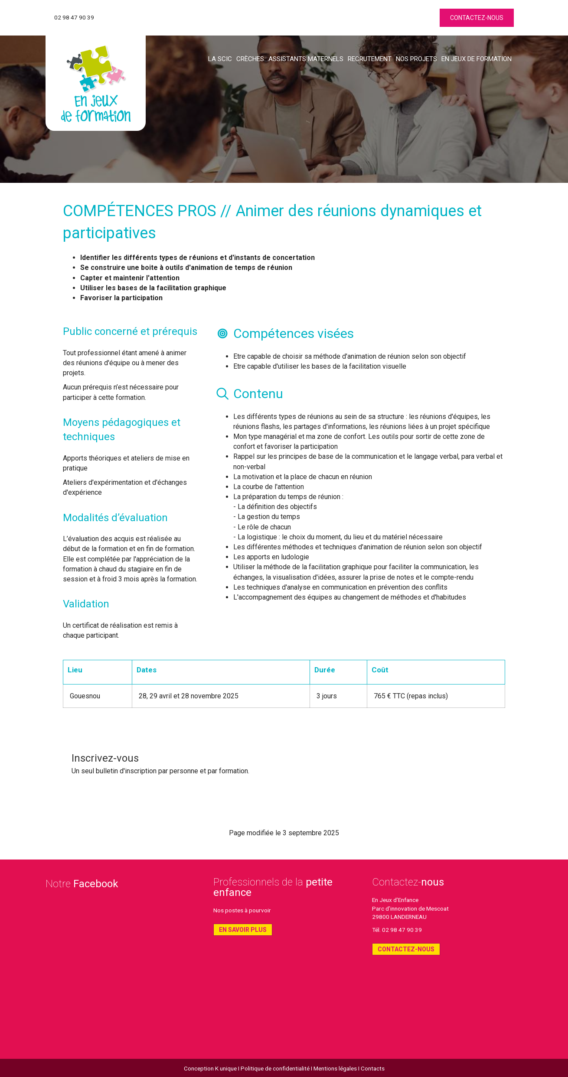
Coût (380, 669)
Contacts (373, 1068)
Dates (147, 669)
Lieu (75, 669)
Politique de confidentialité (275, 1068)
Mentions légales (335, 1068)
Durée (324, 669)
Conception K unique (210, 1068)
